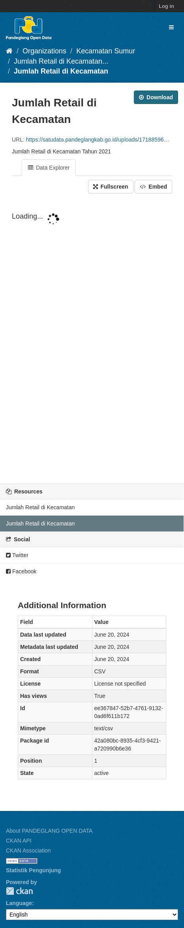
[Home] (9, 51)
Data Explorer (48, 167)
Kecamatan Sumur (105, 51)
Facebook (21, 571)
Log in (166, 6)
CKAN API (19, 840)
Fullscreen (110, 186)
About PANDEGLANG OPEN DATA (49, 831)
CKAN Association (28, 850)
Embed (153, 186)
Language (19, 903)
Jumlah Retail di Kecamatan (61, 71)
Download (156, 97)
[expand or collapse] (171, 27)
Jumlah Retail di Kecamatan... (61, 61)
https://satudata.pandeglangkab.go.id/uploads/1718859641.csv (103, 139)
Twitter (17, 555)
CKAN (19, 891)
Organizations (44, 51)
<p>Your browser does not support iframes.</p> (92, 337)
